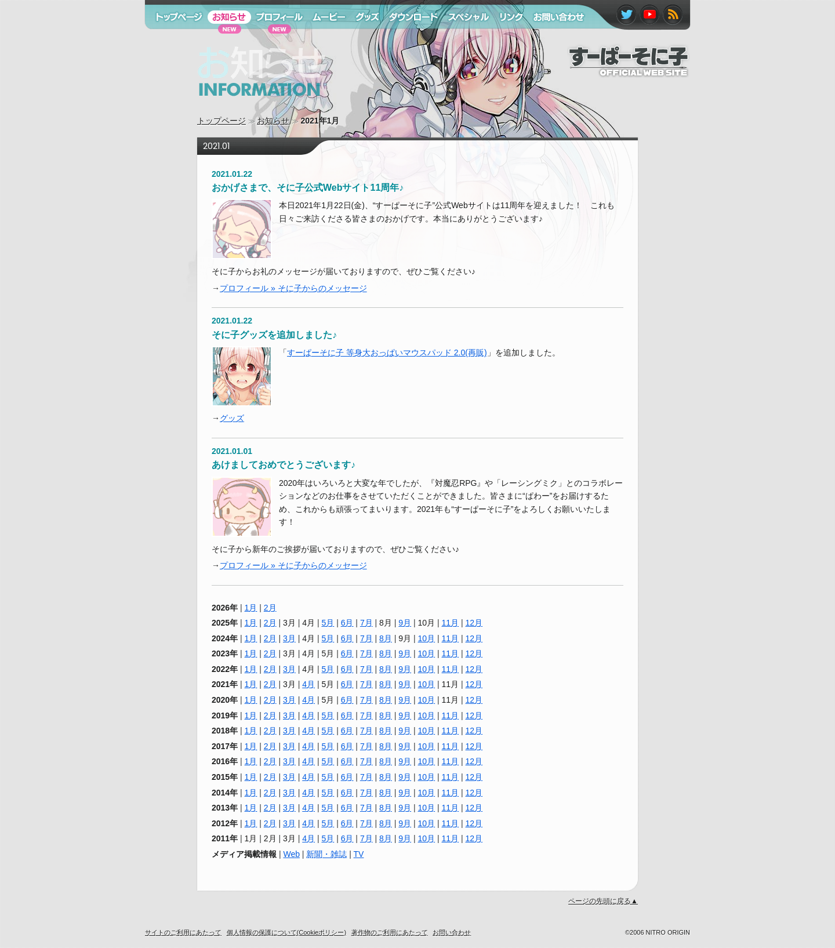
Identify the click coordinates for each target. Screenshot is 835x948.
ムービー (323, 39)
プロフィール (275, 39)
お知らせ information (237, 107)
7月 (366, 622)
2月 (270, 607)
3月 (289, 638)
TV (359, 854)
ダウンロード (409, 39)
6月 (347, 622)
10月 (426, 638)
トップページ (221, 120)
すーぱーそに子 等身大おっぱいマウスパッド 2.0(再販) (387, 352)
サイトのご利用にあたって (183, 932)
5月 (327, 622)
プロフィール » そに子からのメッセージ (293, 288)
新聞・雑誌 (326, 854)
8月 (385, 638)
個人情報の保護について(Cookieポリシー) (287, 932)
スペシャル (463, 39)
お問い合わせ (552, 39)
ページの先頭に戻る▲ (603, 901)
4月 (308, 684)
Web (291, 854)
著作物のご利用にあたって (389, 932)
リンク (506, 39)
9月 (404, 622)
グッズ (232, 418)
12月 (474, 622)
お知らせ (273, 120)
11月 (450, 622)
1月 (251, 607)
